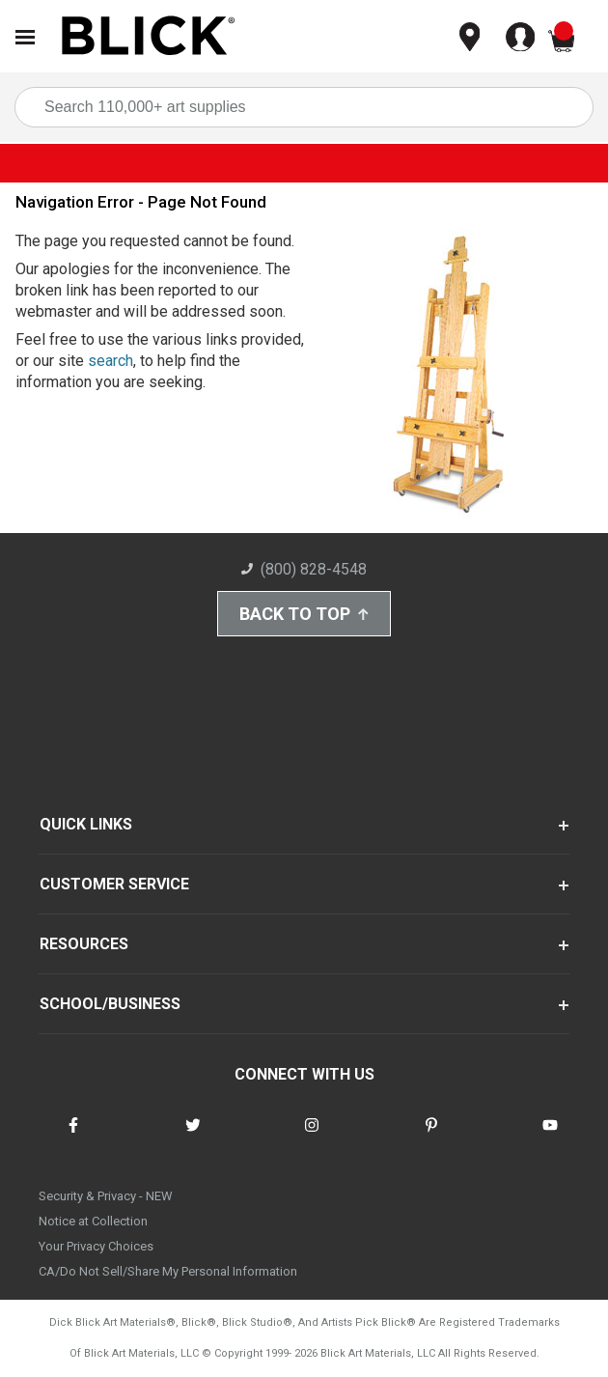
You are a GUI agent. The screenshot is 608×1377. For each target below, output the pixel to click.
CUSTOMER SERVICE (114, 884)
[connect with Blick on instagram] (311, 1137)
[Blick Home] (148, 37)
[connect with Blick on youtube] (550, 1137)
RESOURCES (84, 944)
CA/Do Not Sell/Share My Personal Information (168, 1271)
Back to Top (304, 614)
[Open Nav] (25, 37)
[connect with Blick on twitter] (193, 1137)
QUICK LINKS (86, 824)
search (110, 360)
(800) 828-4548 (304, 569)
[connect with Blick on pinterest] (431, 1137)
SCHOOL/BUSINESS (110, 1004)
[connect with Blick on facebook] (73, 1137)
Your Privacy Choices (96, 1246)
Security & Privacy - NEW (106, 1196)
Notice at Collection (93, 1221)
